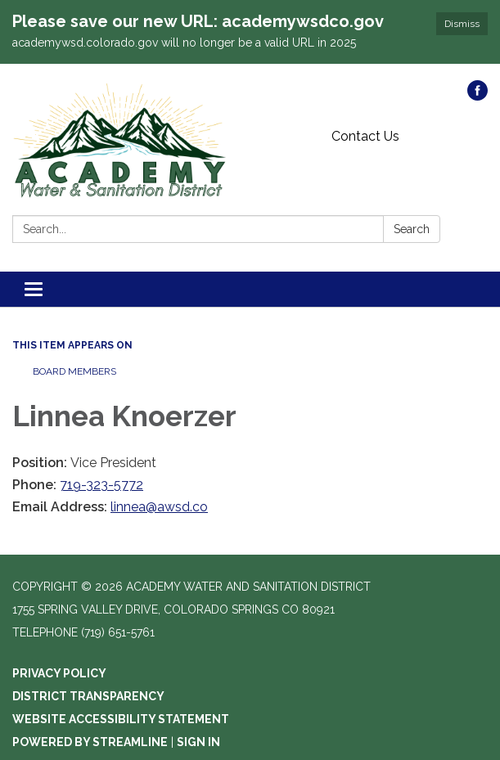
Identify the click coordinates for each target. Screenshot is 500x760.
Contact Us (365, 136)
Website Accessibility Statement (120, 719)
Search (412, 229)
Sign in (198, 742)
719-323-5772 (101, 484)
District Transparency (88, 696)
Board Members (74, 371)
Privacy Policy (59, 673)
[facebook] (477, 96)
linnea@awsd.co (159, 507)
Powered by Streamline (90, 742)
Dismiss (462, 23)
